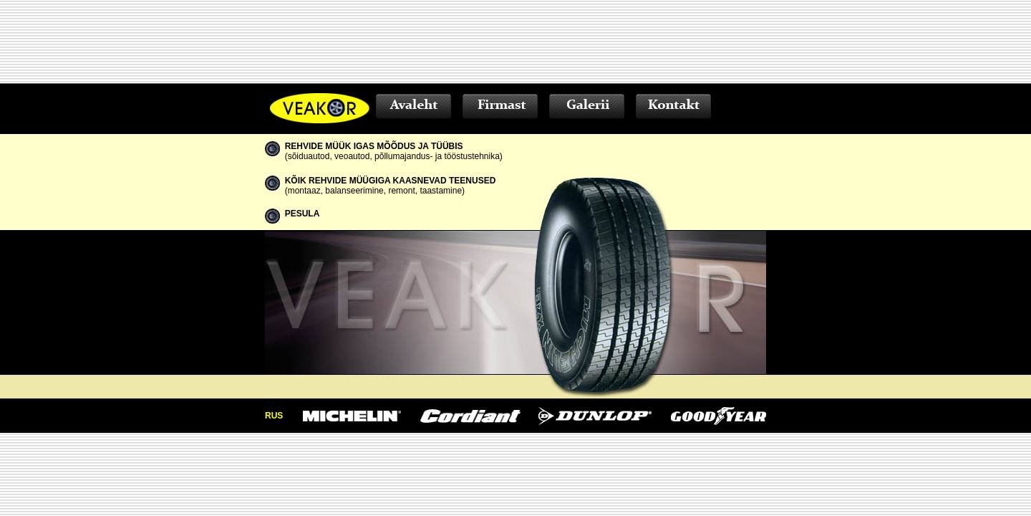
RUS (274, 416)
